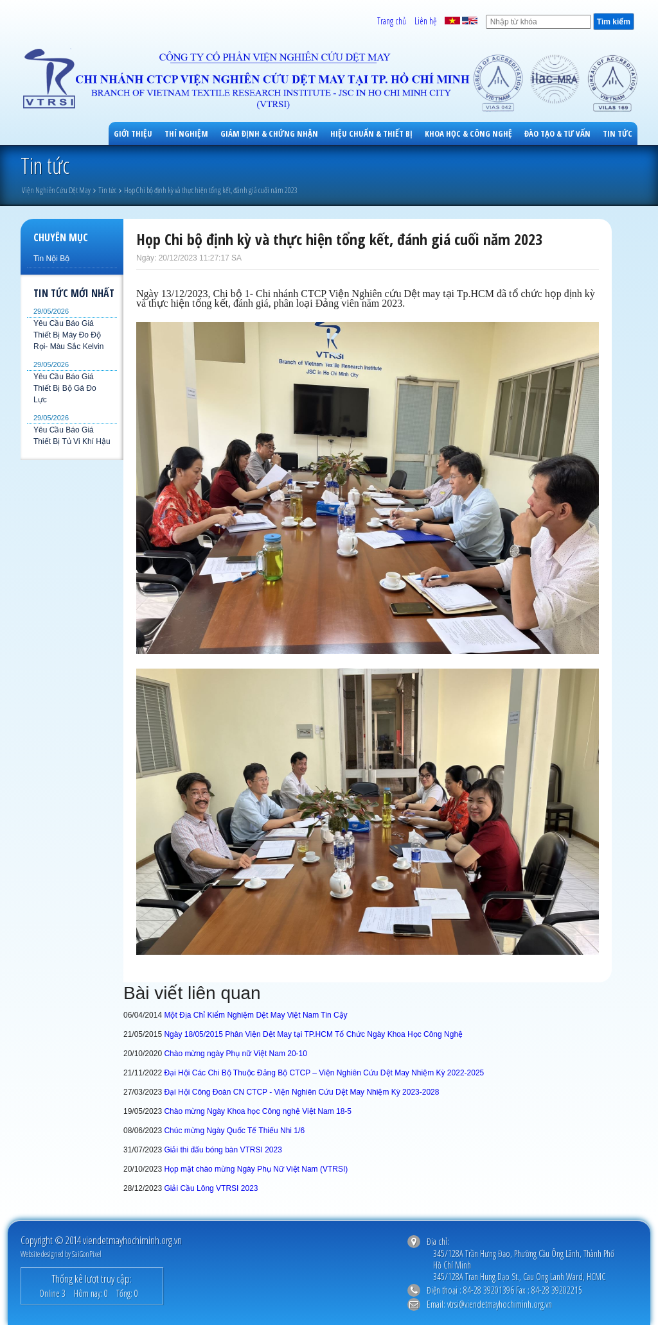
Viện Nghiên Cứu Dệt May (56, 190)
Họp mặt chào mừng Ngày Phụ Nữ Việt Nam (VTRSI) (256, 1169)
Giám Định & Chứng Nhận (269, 133)
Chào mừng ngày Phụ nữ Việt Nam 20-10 (235, 1053)
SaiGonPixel (87, 1254)
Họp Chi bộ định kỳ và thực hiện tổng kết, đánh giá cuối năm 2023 (211, 190)
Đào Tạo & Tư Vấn (557, 133)
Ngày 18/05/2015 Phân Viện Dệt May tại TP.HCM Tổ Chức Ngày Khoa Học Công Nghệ (313, 1034)
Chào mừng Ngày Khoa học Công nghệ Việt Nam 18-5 (257, 1111)
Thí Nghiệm (186, 133)
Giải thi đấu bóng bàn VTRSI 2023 (222, 1149)
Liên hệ (425, 21)
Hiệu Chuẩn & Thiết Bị (371, 133)
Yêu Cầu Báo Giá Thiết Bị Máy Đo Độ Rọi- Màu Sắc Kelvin (68, 335)
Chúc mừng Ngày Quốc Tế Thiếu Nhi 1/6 (234, 1130)
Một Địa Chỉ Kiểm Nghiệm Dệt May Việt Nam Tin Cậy (255, 1015)
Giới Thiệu (133, 133)
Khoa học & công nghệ (468, 133)
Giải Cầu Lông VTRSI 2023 (211, 1188)
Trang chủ (391, 21)
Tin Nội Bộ (51, 258)
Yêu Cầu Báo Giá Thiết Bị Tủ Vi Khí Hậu (72, 435)
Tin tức (617, 133)
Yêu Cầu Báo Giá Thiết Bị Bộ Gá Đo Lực (64, 388)
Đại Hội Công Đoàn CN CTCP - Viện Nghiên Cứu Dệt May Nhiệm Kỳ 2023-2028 (301, 1092)
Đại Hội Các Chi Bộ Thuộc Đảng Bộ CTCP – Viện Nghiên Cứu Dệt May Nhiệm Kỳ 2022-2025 (324, 1072)
